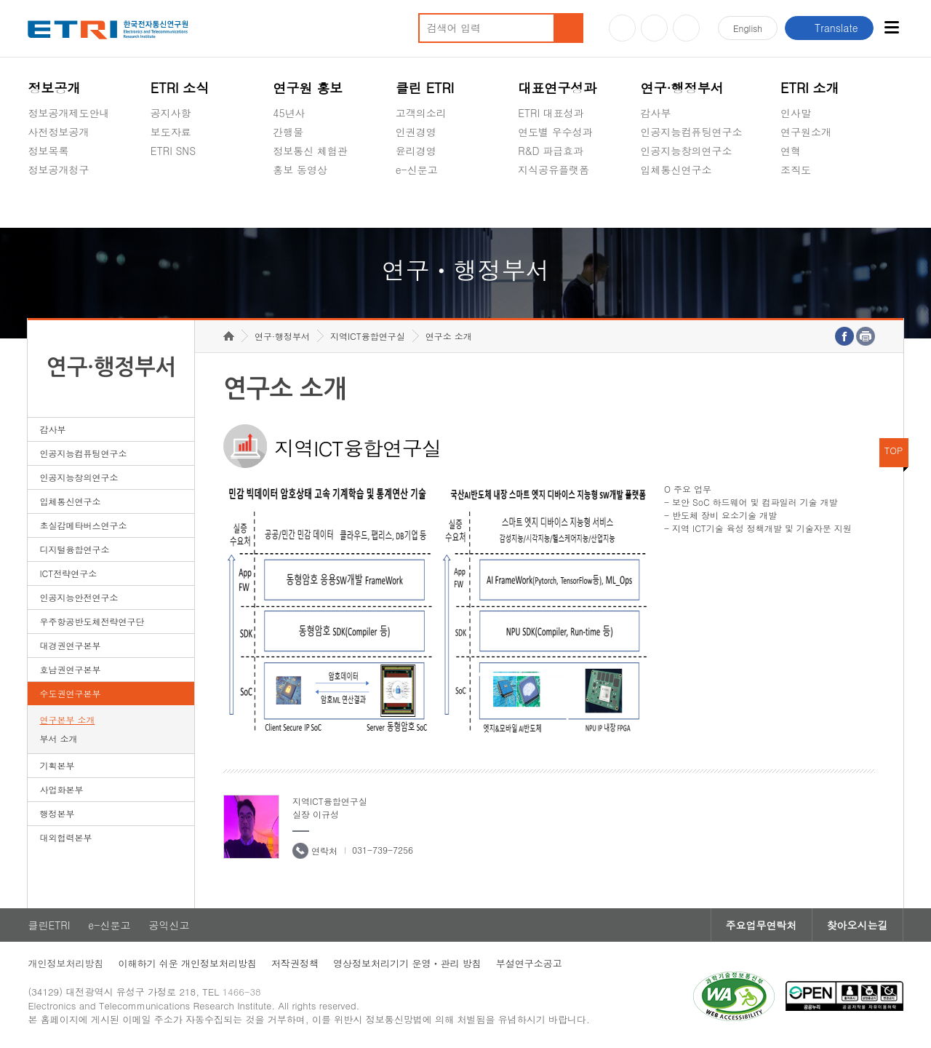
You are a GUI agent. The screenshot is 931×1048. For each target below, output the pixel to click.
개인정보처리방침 (65, 963)
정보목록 (48, 150)
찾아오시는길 (857, 925)
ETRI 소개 (809, 87)
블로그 (654, 28)
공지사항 (171, 113)
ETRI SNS (173, 150)
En (747, 28)
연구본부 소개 (67, 719)
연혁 (790, 150)
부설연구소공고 (529, 963)
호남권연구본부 (69, 669)
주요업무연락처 (761, 925)
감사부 (656, 113)
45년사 (289, 113)
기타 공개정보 (812, 203)
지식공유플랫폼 (553, 169)
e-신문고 (417, 169)
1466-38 (242, 992)
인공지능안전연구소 (78, 597)
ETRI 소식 (180, 87)
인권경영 (416, 131)
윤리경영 (416, 150)
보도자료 (171, 131)
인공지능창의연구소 (686, 150)
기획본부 (56, 765)
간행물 (288, 131)
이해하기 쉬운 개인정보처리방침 (187, 963)
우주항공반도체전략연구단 (91, 621)
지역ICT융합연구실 (367, 336)
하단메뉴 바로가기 (0, 0)
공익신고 (416, 203)
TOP (893, 450)
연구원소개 (805, 131)
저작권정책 (295, 963)
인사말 (795, 113)
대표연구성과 (557, 87)
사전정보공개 (58, 131)
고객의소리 (421, 113)
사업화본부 (61, 789)
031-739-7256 (382, 849)
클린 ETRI (425, 87)
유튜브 (622, 28)
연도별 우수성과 (555, 131)
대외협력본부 (65, 837)
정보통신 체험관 (310, 150)
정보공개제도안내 (68, 113)
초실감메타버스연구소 (692, 203)
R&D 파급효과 (550, 150)
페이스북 (686, 28)
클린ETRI (49, 925)
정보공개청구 (58, 169)
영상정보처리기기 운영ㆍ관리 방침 (407, 963)
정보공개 (54, 87)
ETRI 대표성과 (551, 113)
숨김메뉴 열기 (35, 187)
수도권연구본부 (69, 693)
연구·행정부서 (682, 87)
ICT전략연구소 (68, 573)
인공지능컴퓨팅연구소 (692, 131)
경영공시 (48, 203)
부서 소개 (58, 738)
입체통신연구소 (676, 169)
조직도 (795, 169)
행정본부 (56, 813)
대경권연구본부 (69, 645)
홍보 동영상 (300, 169)
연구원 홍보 (308, 87)
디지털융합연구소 (74, 549)
